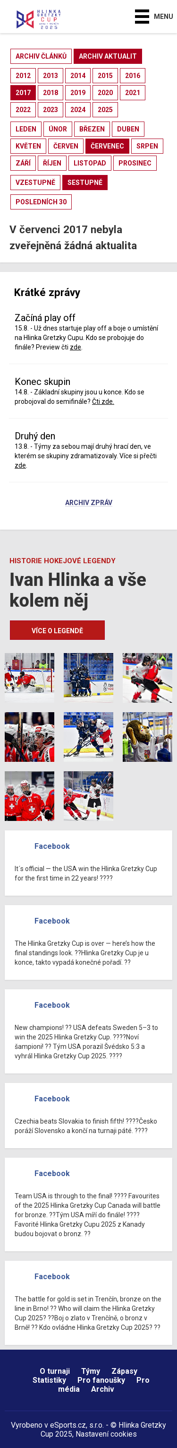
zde (75, 347)
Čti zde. (103, 401)
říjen (52, 163)
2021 (132, 92)
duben (128, 129)
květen (28, 146)
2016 (132, 75)
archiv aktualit (108, 56)
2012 (23, 75)
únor (58, 129)
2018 (50, 92)
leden (26, 129)
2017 (23, 92)
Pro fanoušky (101, 1380)
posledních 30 (41, 202)
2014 (77, 75)
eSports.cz (68, 1425)
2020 (105, 92)
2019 (77, 92)
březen (92, 129)
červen (65, 146)
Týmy (90, 1371)
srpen (147, 146)
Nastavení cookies (106, 1434)
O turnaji (55, 1371)
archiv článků (41, 56)
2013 (50, 75)
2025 (105, 109)
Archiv (102, 1389)
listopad (90, 163)
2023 (50, 109)
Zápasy (124, 1371)
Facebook (52, 846)
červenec (107, 146)
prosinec (135, 163)
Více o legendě (57, 631)
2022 (23, 109)
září (23, 163)
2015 (105, 75)
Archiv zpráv (88, 503)
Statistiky (49, 1380)
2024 (77, 109)
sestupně (84, 182)
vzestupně (35, 182)
